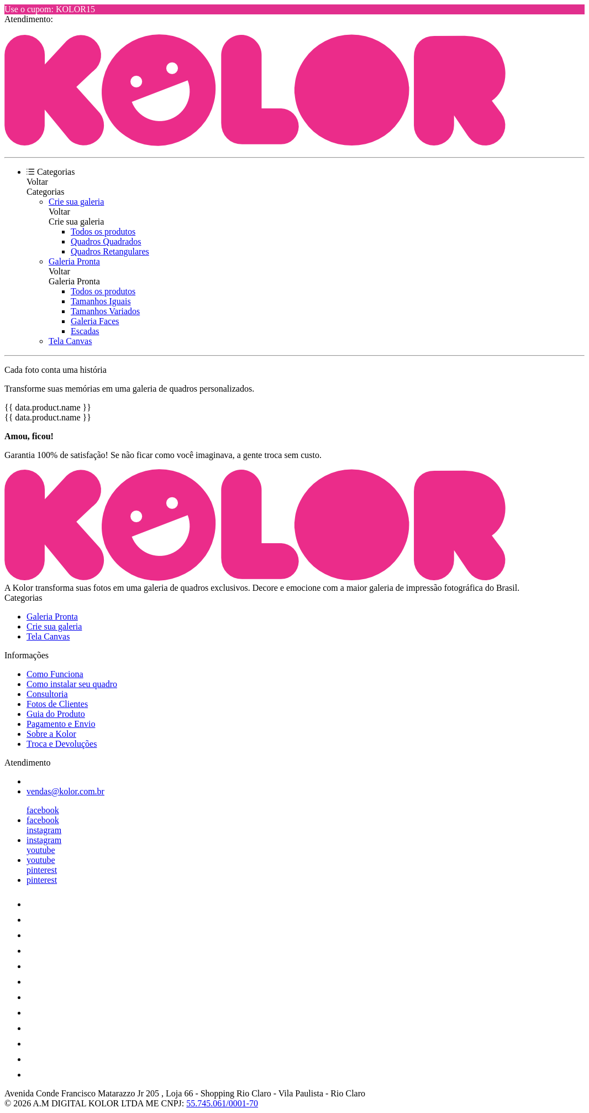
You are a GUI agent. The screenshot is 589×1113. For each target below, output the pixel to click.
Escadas (85, 331)
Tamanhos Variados (105, 311)
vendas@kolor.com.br (65, 791)
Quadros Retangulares (110, 251)
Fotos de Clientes (57, 704)
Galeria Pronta (74, 261)
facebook (43, 810)
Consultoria (47, 694)
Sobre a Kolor (51, 733)
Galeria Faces (95, 321)
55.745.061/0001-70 (222, 1103)
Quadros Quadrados (106, 241)
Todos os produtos (103, 231)
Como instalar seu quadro (72, 684)
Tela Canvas (70, 341)
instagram (44, 830)
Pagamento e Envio (61, 724)
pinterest (42, 870)
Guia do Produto (56, 714)
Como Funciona (55, 674)
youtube (41, 850)
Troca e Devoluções (62, 743)
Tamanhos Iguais (101, 301)
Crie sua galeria (76, 201)
